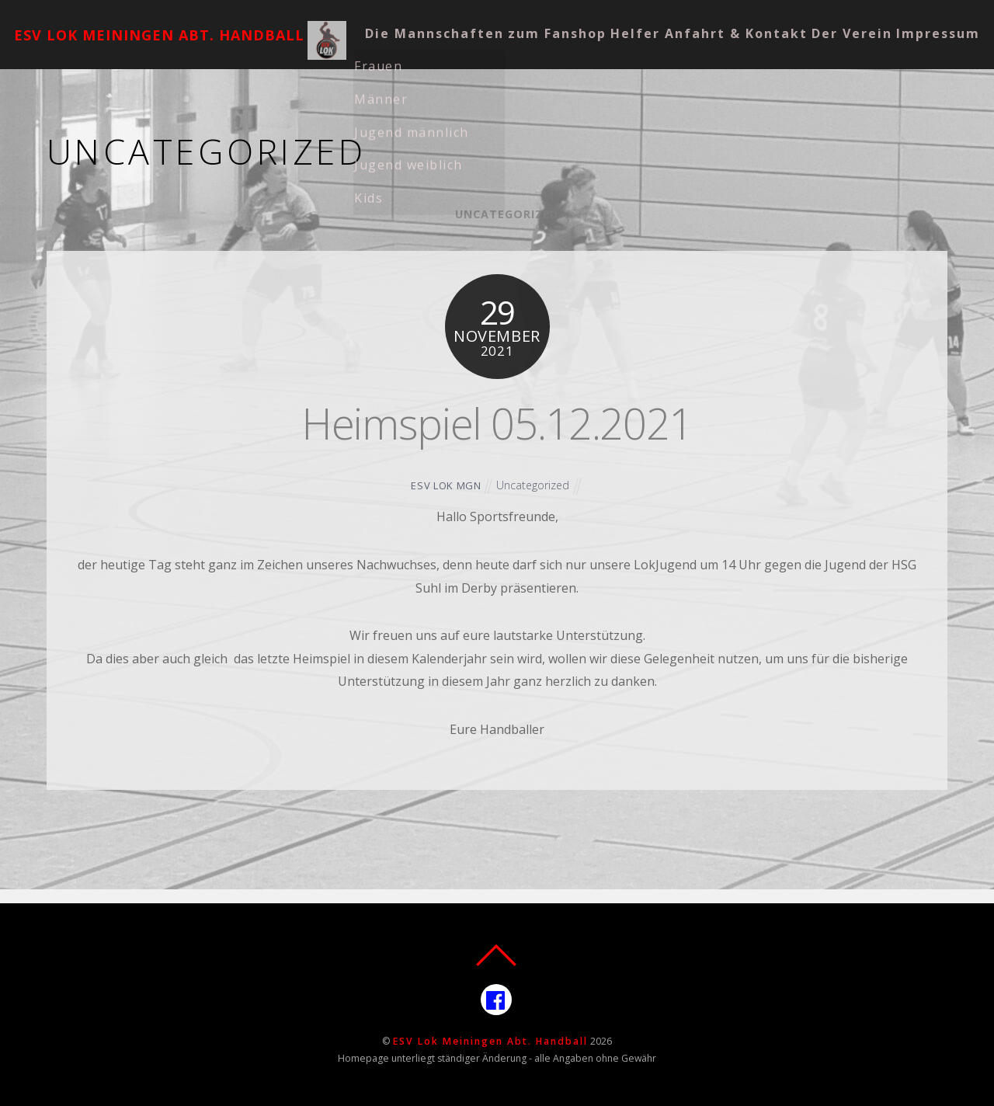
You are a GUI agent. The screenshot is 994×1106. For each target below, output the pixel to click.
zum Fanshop (589, 20)
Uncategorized (507, 214)
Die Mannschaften (452, 20)
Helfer (682, 20)
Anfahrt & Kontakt (796, 20)
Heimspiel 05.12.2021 (497, 422)
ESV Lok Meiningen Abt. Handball (490, 1041)
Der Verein (423, 58)
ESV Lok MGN (445, 485)
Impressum (523, 58)
